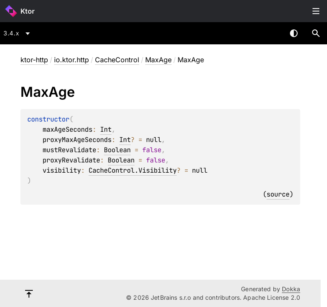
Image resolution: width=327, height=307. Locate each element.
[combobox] (18, 33)
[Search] (316, 33)
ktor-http (34, 59)
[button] (316, 33)
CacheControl (117, 59)
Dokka (291, 289)
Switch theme (294, 33)
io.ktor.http (71, 59)
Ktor (27, 11)
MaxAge (158, 59)
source (278, 194)
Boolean (117, 149)
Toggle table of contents (316, 11)
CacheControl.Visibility (133, 170)
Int (106, 129)
